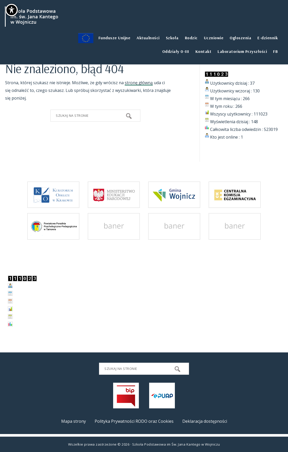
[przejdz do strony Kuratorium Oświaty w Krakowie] (53, 204)
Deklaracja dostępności (204, 421)
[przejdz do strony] (114, 236)
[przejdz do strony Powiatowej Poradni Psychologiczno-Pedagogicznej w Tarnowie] (53, 236)
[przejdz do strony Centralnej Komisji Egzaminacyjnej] (235, 204)
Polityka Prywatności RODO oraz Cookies (134, 421)
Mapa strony (73, 421)
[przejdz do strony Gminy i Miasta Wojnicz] (174, 204)
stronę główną (139, 82)
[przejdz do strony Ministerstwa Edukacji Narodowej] (114, 204)
